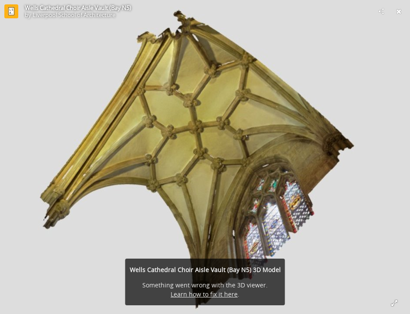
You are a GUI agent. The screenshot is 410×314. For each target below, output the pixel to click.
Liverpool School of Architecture (74, 15)
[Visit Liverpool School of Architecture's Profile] (11, 11)
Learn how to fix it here (204, 294)
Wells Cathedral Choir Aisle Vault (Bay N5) (78, 8)
